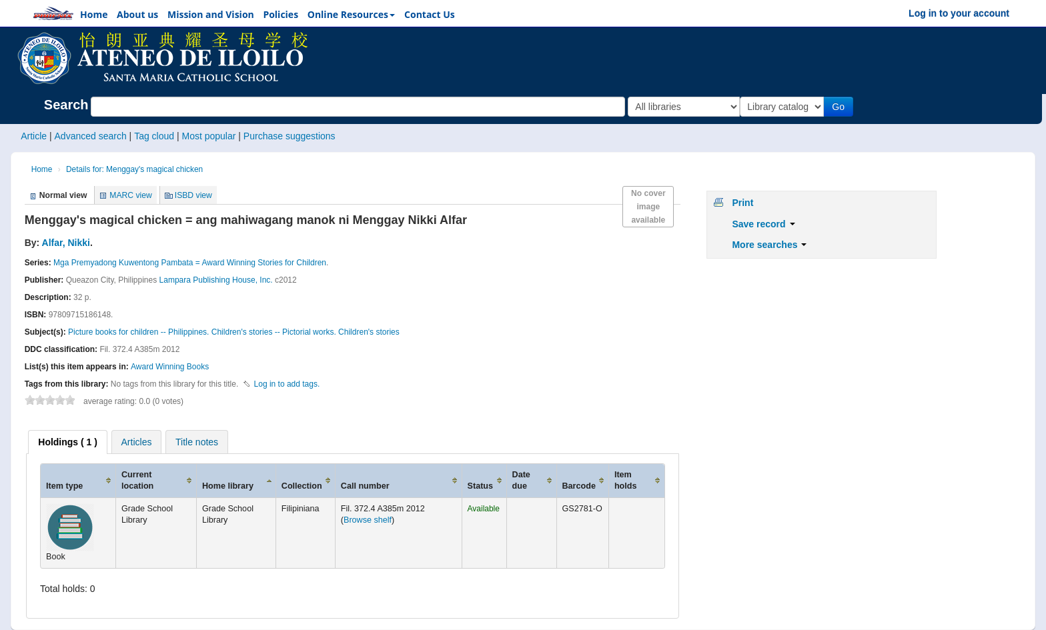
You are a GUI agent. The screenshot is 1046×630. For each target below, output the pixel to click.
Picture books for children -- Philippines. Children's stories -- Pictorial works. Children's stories (234, 332)
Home (42, 169)
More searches (769, 244)
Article (34, 136)
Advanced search (91, 136)
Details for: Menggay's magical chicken (134, 169)
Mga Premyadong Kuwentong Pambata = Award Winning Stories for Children (189, 262)
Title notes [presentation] (196, 442)
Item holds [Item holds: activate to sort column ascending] (625, 480)
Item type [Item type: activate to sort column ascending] (64, 486)
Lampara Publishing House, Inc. (216, 280)
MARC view (130, 195)
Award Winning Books (170, 366)
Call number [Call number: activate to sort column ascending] (365, 486)
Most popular (208, 136)
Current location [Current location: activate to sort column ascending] (137, 480)
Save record (763, 224)
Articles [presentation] (136, 442)
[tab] (67, 442)
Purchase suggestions (289, 136)
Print (742, 202)
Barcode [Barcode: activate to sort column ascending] (579, 486)
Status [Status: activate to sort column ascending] (481, 486)
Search (66, 104)
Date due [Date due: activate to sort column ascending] (521, 480)
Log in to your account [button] (959, 13)
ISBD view (193, 195)
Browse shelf (368, 520)
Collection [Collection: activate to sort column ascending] (302, 486)
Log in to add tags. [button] (287, 384)
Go (841, 106)
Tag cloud (154, 136)
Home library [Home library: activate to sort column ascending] (227, 486)
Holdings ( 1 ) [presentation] (67, 442)
